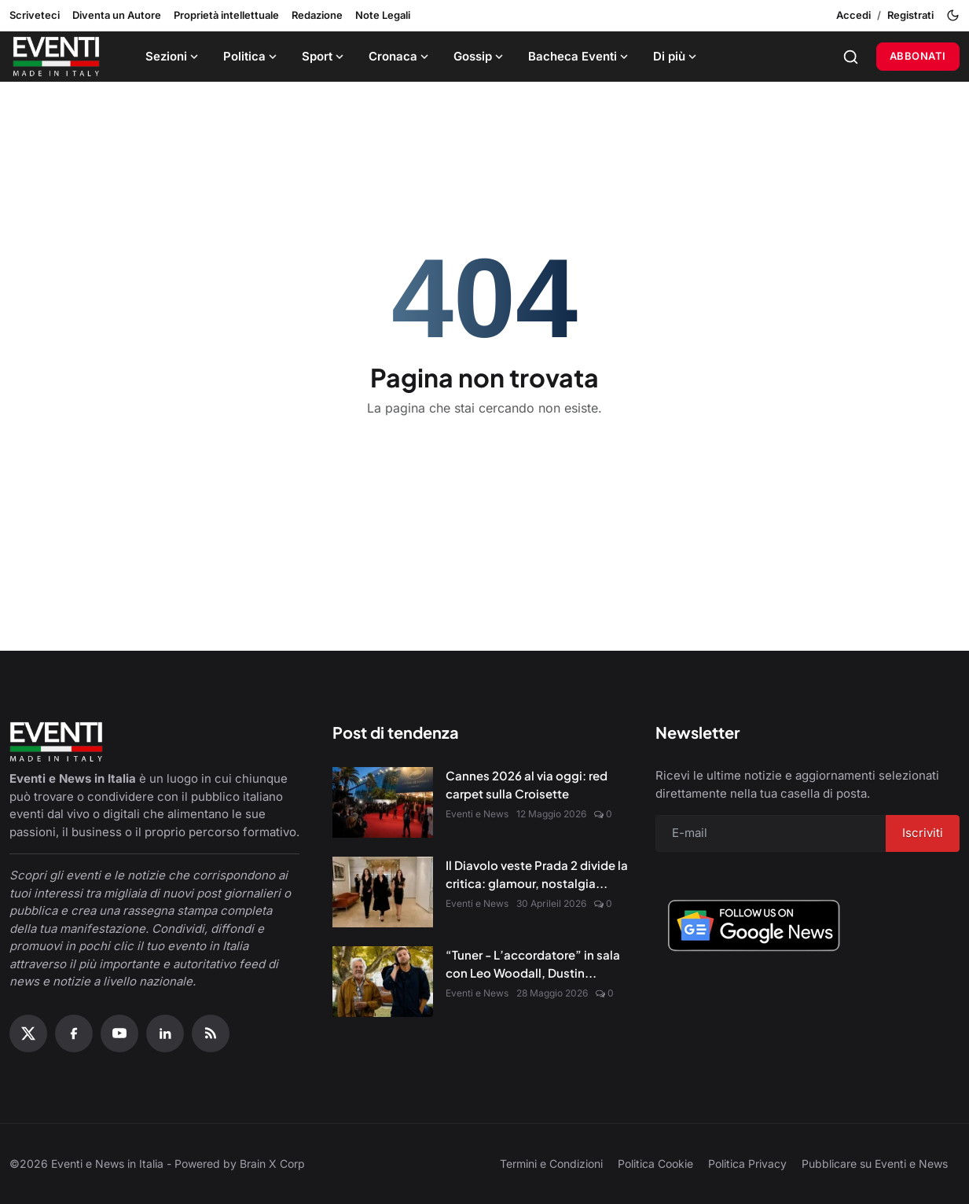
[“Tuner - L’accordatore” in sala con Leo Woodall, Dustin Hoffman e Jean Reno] (382, 981)
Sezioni (173, 56)
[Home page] (56, 56)
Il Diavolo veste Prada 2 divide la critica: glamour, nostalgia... (537, 873)
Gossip (479, 56)
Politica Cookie (655, 1163)
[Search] (850, 57)
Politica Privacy (747, 1163)
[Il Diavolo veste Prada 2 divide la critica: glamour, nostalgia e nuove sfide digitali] (382, 892)
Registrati (910, 15)
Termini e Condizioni (551, 1163)
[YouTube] (119, 1033)
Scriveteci (34, 15)
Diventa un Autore (116, 15)
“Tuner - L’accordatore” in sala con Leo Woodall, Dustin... (533, 963)
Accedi (853, 15)
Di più (676, 56)
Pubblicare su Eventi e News (875, 1163)
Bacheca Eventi (579, 56)
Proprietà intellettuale (226, 15)
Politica (251, 56)
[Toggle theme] (953, 15)
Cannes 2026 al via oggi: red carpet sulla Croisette (526, 784)
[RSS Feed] (210, 1033)
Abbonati (918, 56)
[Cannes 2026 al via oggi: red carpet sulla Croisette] (382, 802)
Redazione (317, 15)
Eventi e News (477, 814)
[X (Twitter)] (28, 1033)
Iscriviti (922, 832)
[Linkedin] (165, 1033)
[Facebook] (74, 1033)
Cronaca (400, 56)
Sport (324, 56)
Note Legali (382, 15)
